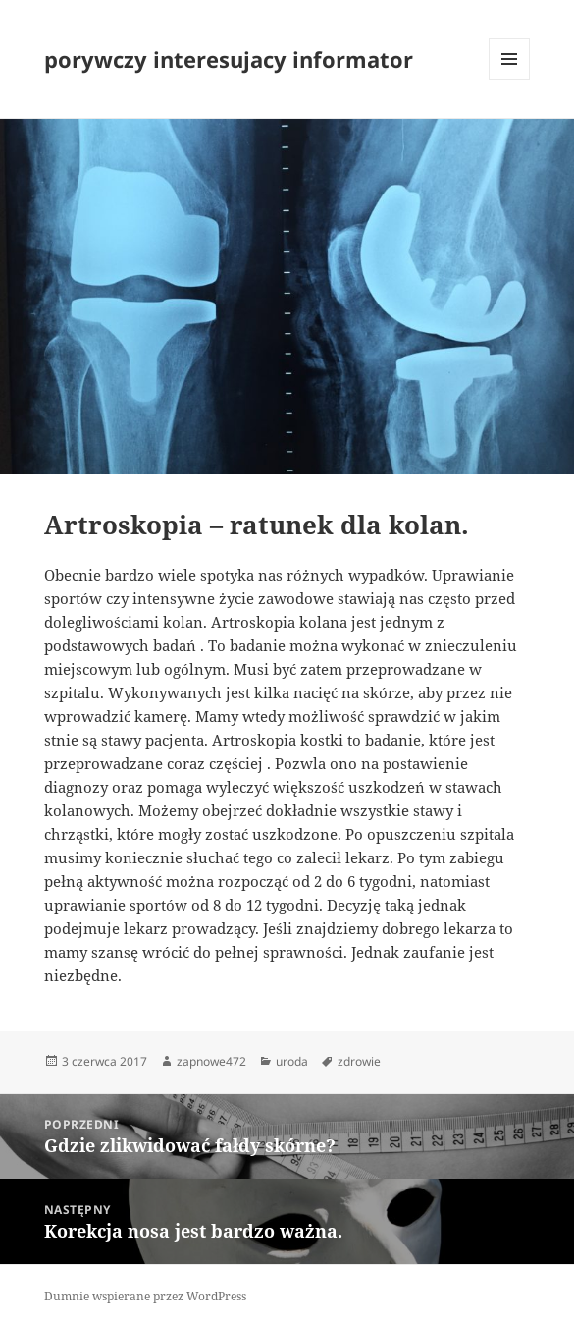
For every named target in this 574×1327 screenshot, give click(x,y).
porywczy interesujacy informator (228, 59)
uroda (292, 1061)
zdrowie (359, 1061)
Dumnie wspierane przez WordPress (145, 1296)
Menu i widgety (510, 79)
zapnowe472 (211, 1061)
